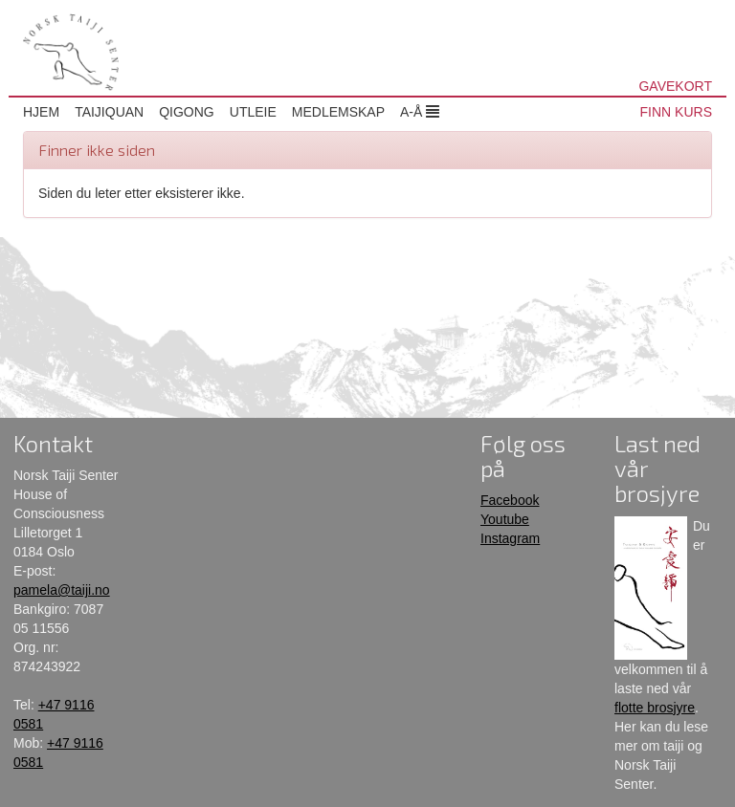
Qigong (186, 112)
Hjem (41, 112)
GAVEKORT (675, 86)
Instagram (510, 538)
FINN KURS (676, 112)
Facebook (509, 500)
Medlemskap (338, 112)
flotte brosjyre (654, 707)
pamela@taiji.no (61, 590)
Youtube (504, 519)
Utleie (253, 112)
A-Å (419, 112)
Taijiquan (109, 112)
